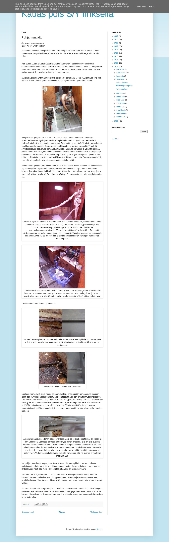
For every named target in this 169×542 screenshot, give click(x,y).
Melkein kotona (122, 82)
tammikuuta (121, 117)
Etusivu (62, 512)
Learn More (141, 6)
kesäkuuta (120, 100)
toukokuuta (120, 103)
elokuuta (119, 93)
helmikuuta (120, 113)
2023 (116, 36)
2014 (116, 66)
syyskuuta (120, 79)
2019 (116, 50)
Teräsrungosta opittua (124, 86)
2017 (116, 56)
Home (116, 139)
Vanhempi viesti (96, 512)
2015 (116, 63)
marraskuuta (121, 73)
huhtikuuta (120, 107)
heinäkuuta (120, 97)
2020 (116, 46)
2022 (116, 39)
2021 (116, 43)
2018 (116, 53)
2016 (116, 60)
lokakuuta (120, 76)
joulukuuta (120, 69)
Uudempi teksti (28, 512)
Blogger (100, 529)
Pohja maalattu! (122, 89)
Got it (152, 6)
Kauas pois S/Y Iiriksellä (67, 14)
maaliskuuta (121, 110)
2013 (116, 121)
